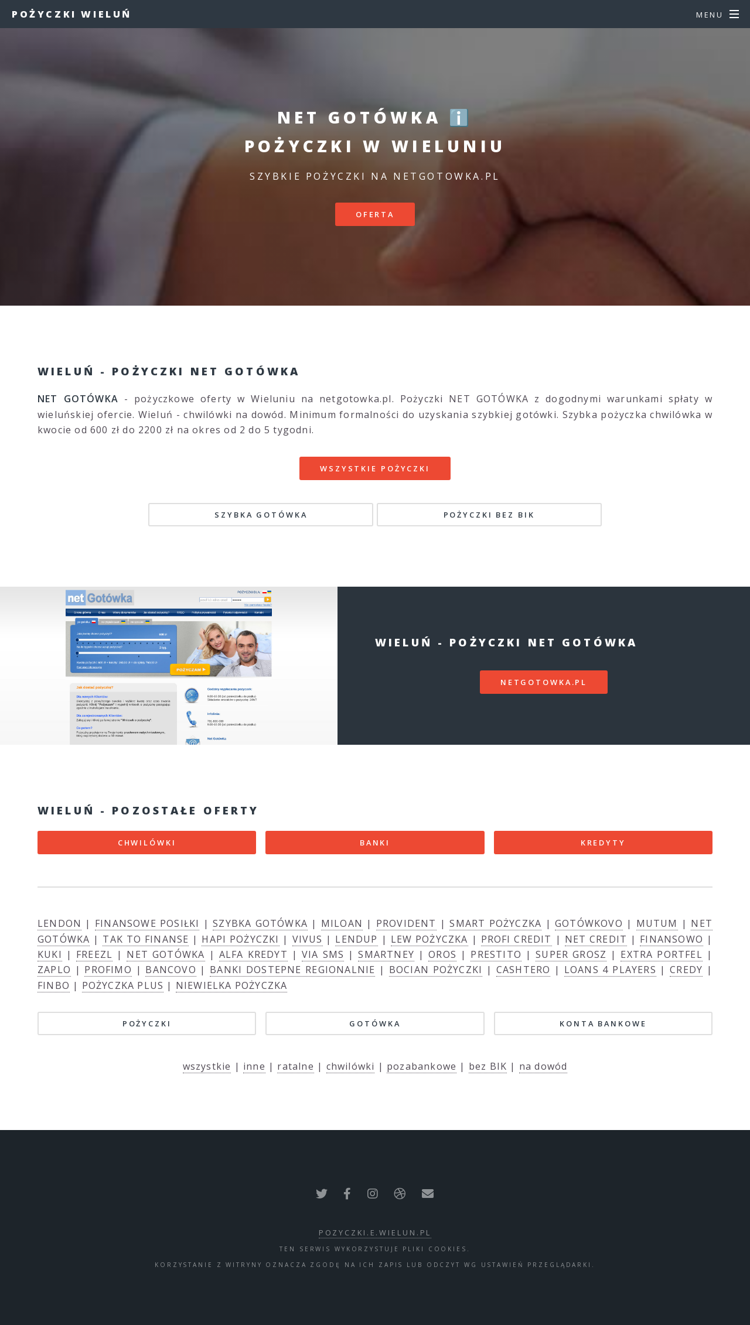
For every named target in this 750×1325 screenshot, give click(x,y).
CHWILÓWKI (147, 842)
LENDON (59, 923)
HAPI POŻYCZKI (240, 939)
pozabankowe (421, 1066)
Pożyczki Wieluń (72, 14)
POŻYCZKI (147, 1023)
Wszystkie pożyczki (375, 468)
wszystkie (207, 1066)
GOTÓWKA (374, 1023)
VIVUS (307, 939)
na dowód (543, 1066)
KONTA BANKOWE (603, 1023)
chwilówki (350, 1066)
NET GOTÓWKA (165, 954)
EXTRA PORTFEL (661, 954)
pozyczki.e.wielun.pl (375, 1232)
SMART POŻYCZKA (495, 923)
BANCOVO (170, 969)
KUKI (50, 954)
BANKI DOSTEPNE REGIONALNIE (292, 969)
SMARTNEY (386, 954)
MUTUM (657, 923)
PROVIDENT (406, 923)
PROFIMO (107, 969)
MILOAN (342, 923)
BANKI (375, 842)
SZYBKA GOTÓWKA (260, 514)
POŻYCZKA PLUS (123, 985)
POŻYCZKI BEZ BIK (489, 514)
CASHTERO (523, 969)
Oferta (375, 214)
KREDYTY (603, 842)
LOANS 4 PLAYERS (610, 969)
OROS (442, 954)
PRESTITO (496, 954)
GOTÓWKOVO (589, 923)
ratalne (295, 1066)
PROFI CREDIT (516, 939)
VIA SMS (323, 954)
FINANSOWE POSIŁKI (147, 923)
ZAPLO (54, 969)
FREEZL (94, 954)
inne (254, 1066)
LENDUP (356, 939)
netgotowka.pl (543, 682)
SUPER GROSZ (571, 954)
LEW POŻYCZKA (429, 939)
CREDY (686, 969)
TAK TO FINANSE (146, 939)
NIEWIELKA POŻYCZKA (232, 985)
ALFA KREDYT (253, 954)
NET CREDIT (596, 939)
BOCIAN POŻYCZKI (435, 969)
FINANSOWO (671, 939)
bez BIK (488, 1066)
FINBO (54, 985)
